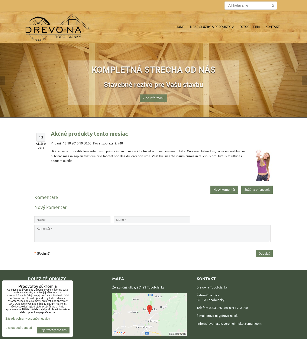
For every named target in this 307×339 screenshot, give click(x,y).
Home (180, 27)
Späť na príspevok (257, 190)
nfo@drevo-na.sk (210, 324)
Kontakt (273, 27)
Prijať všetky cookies (53, 330)
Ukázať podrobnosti (19, 327)
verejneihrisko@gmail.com (243, 324)
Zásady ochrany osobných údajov (28, 318)
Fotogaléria (249, 27)
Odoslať (264, 253)
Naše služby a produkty (212, 27)
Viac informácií (153, 96)
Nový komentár (224, 190)
